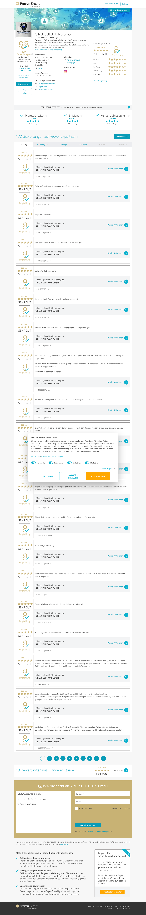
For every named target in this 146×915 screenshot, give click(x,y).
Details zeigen (102, 470)
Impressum (40, 457)
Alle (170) (23, 144)
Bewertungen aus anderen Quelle (23, 69)
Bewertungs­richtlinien (94, 906)
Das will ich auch (111, 3)
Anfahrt (41, 68)
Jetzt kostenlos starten (112, 891)
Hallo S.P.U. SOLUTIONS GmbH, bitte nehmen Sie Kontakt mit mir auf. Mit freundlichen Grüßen (43, 812)
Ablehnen (48, 477)
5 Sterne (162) (42, 144)
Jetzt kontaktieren (119, 10)
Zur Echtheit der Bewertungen (24, 76)
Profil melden (64, 844)
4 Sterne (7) (62, 144)
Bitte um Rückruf (85, 808)
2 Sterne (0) (103, 144)
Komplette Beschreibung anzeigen (48, 50)
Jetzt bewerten (23, 84)
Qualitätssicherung (108, 906)
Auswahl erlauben (73, 477)
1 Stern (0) (123, 144)
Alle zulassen (98, 477)
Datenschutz (118, 906)
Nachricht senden (87, 825)
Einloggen (125, 4)
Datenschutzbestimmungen (57, 457)
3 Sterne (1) (83, 144)
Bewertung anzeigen (101, 81)
